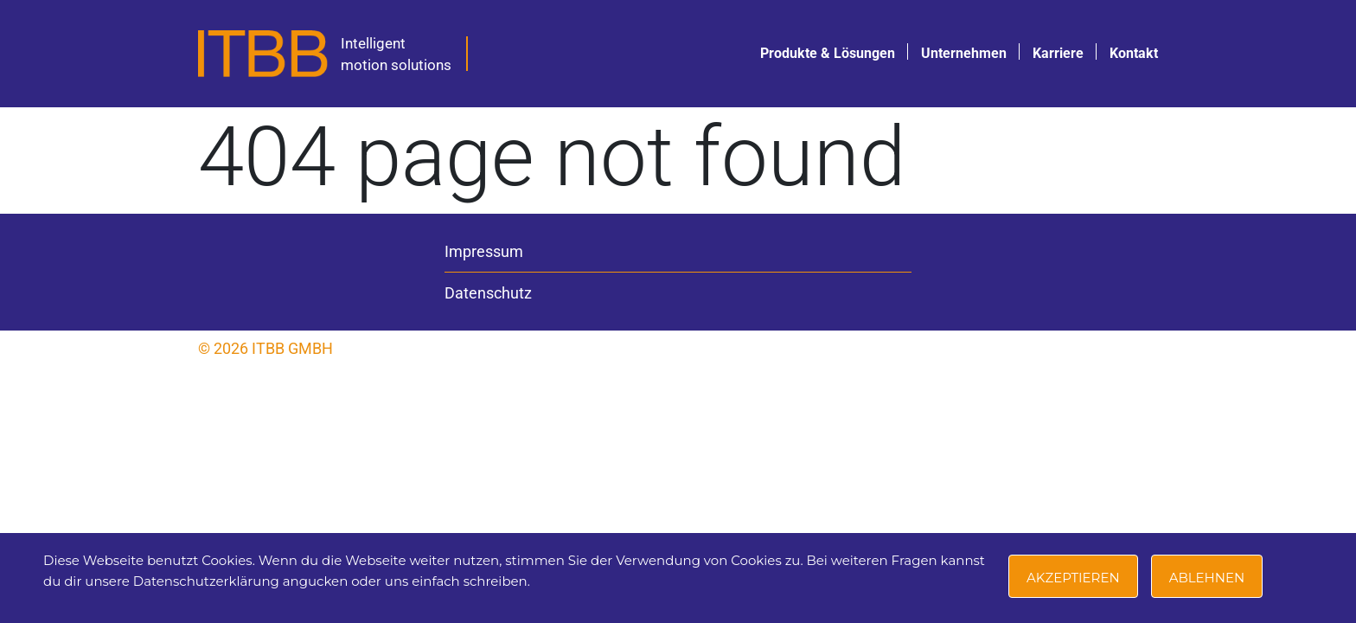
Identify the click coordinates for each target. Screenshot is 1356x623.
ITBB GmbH (292, 348)
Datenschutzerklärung (206, 581)
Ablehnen (1207, 577)
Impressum (484, 251)
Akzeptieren (1073, 577)
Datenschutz (488, 293)
